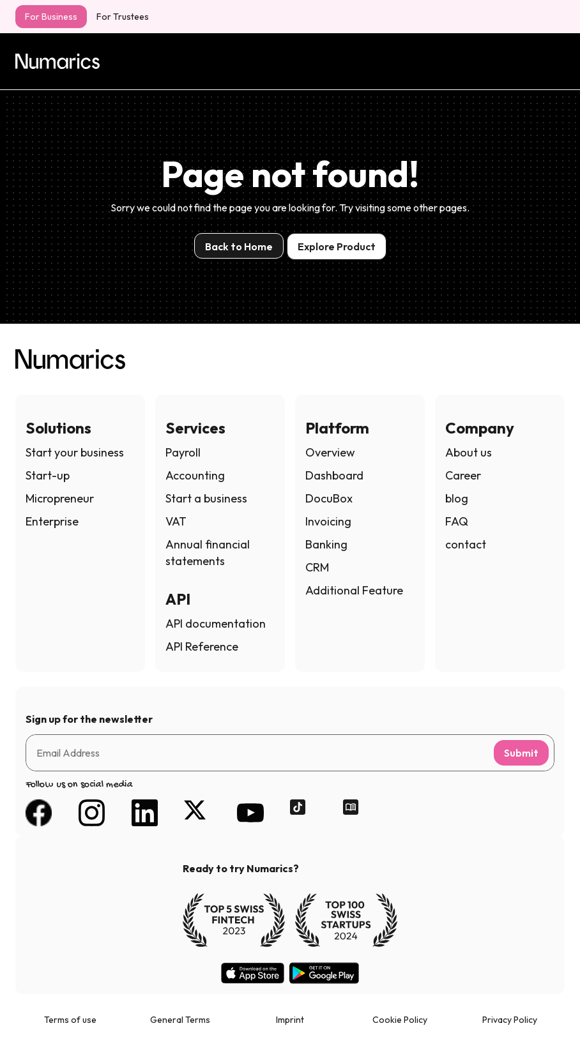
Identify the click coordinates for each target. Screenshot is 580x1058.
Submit (521, 752)
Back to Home (239, 246)
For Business (51, 16)
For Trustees (122, 16)
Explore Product (337, 246)
